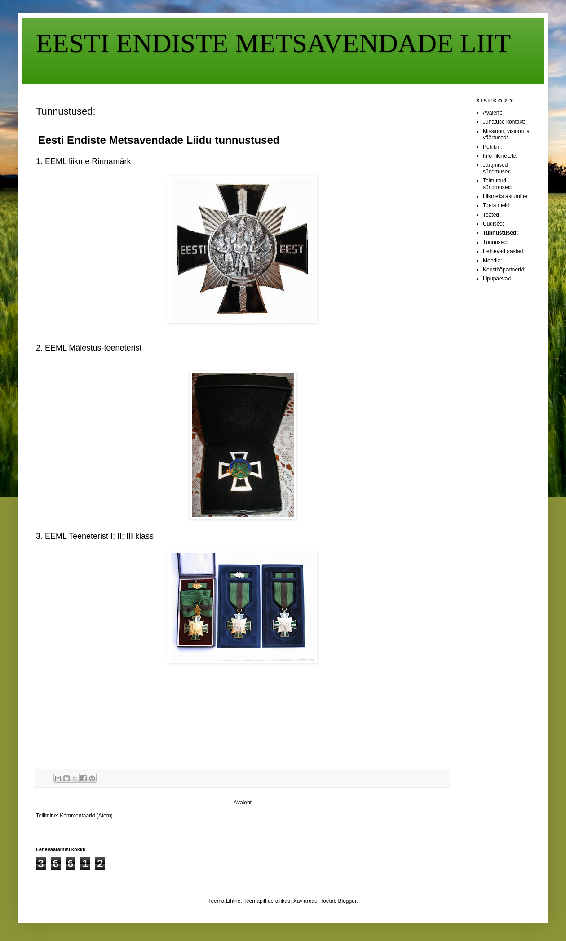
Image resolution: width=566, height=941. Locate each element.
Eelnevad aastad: (504, 251)
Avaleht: (492, 113)
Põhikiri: (492, 147)
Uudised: (493, 224)
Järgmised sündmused (497, 168)
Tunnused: (495, 242)
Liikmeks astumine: (506, 196)
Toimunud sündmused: (497, 184)
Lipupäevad (497, 278)
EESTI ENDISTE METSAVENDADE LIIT (273, 43)
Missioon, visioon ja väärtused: (506, 134)
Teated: (491, 215)
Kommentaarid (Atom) (86, 815)
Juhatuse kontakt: (504, 122)
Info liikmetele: (500, 156)
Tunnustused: (500, 233)
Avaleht (243, 802)
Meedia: (492, 260)
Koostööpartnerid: (504, 269)
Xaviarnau (305, 901)
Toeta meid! (497, 205)
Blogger (347, 901)
